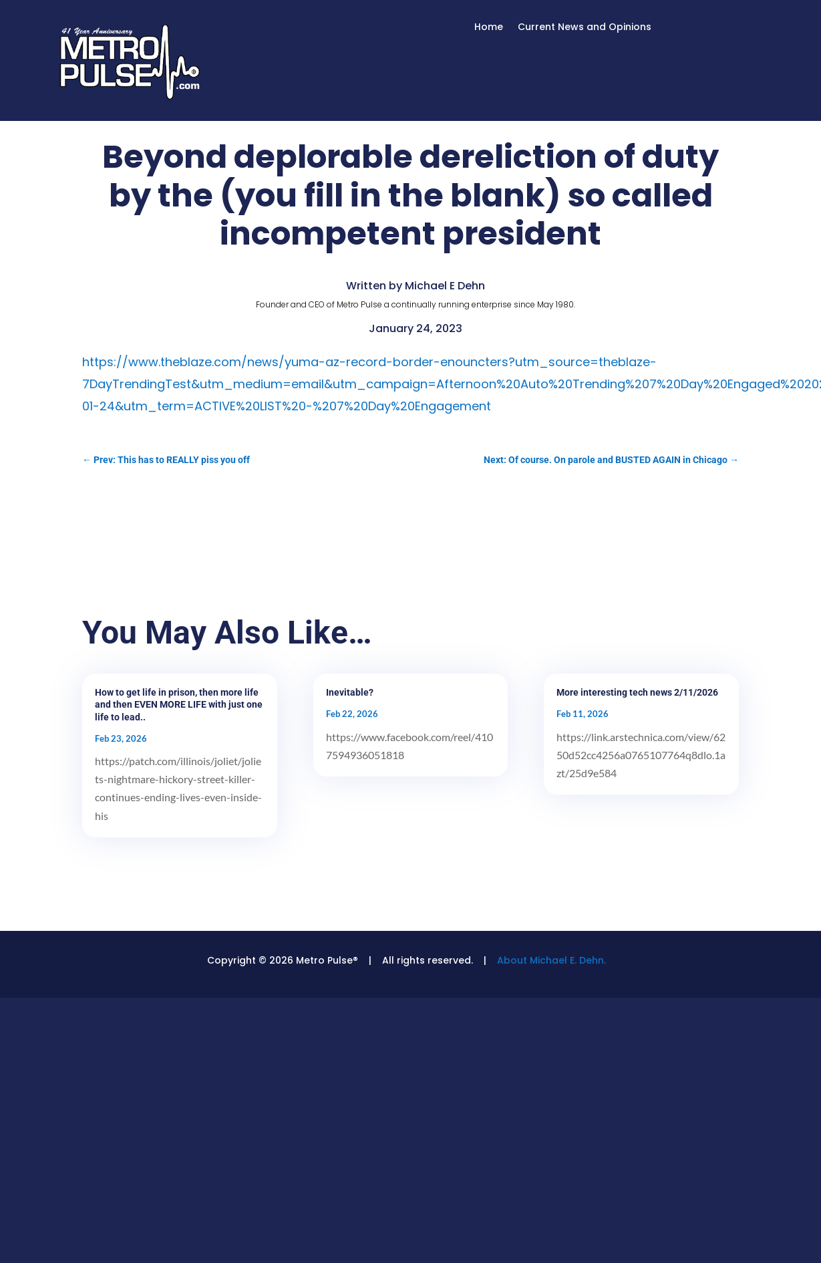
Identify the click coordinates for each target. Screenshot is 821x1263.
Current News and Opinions (584, 27)
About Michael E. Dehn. (551, 960)
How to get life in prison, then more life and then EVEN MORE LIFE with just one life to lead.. (179, 704)
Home (488, 27)
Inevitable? (349, 692)
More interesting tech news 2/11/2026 (637, 692)
